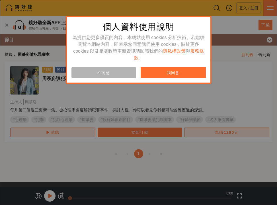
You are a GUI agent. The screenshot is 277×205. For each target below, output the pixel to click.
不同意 (103, 72)
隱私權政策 (174, 51)
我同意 (173, 72)
